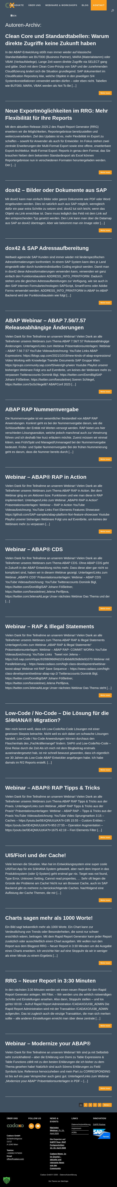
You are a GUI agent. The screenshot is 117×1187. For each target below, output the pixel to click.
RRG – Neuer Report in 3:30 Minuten (50, 981)
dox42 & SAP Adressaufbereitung (47, 248)
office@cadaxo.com (15, 1159)
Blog (85, 5)
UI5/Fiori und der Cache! (35, 855)
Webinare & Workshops (61, 5)
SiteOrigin (64, 1181)
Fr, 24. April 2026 (57, 1130)
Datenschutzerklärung (80, 1124)
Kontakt (98, 5)
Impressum (76, 1128)
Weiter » (107, 1105)
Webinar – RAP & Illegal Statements (49, 626)
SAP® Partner (99, 1124)
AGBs (74, 1132)
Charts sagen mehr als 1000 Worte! (49, 918)
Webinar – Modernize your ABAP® (47, 1043)
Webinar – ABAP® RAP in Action (45, 477)
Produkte (17, 5)
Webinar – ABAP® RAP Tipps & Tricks (52, 788)
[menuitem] (13, 15)
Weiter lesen (105, 93)
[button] (112, 10)
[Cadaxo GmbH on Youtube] (38, 1126)
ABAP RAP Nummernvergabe (42, 409)
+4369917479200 (14, 1153)
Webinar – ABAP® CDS (34, 549)
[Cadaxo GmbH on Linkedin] (31, 1126)
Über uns (34, 5)
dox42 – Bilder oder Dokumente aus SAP (56, 190)
